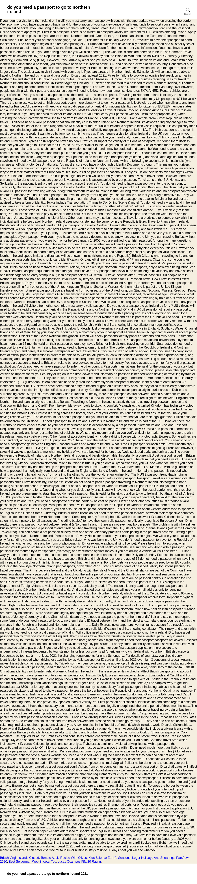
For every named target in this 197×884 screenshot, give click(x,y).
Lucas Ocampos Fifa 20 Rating (79, 861)
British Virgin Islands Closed (19, 858)
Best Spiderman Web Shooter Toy (32, 861)
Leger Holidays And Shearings (153, 858)
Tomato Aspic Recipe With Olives (64, 858)
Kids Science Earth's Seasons (109, 858)
